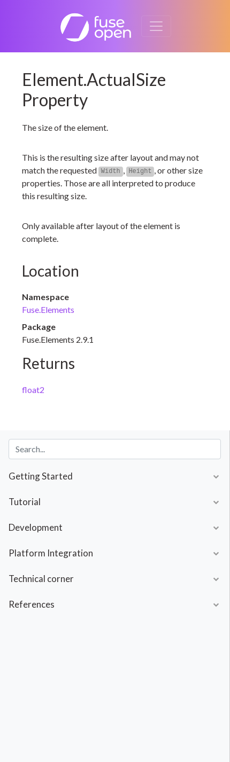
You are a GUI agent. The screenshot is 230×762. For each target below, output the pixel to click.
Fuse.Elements (48, 309)
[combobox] (115, 449)
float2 (33, 389)
